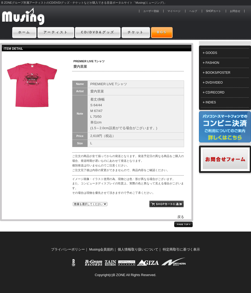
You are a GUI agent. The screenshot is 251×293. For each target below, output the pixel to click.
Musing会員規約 (101, 249)
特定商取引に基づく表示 (181, 249)
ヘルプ (193, 11)
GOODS (211, 53)
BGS (162, 32)
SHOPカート (213, 11)
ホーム (24, 32)
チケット (136, 32)
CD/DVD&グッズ (98, 32)
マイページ (173, 11)
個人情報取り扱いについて (138, 249)
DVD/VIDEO (214, 82)
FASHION (212, 63)
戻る (180, 217)
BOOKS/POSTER (217, 72)
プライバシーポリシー (68, 249)
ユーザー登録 (151, 11)
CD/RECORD (214, 92)
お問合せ (235, 11)
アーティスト (55, 32)
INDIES (210, 102)
